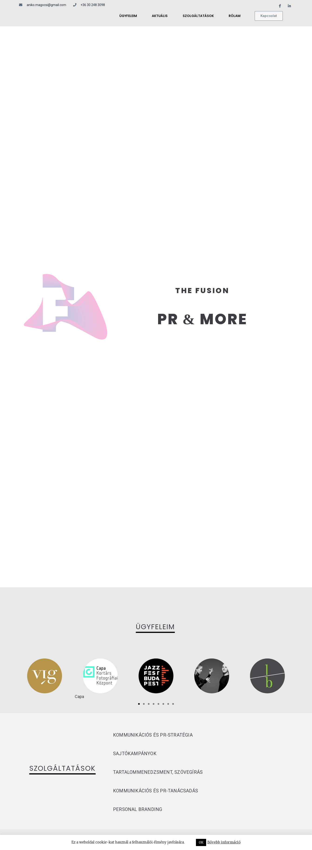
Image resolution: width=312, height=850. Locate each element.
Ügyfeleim (128, 15)
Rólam (234, 15)
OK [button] (201, 842)
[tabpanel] (44, 676)
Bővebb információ (223, 842)
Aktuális (160, 15)
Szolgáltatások (198, 15)
